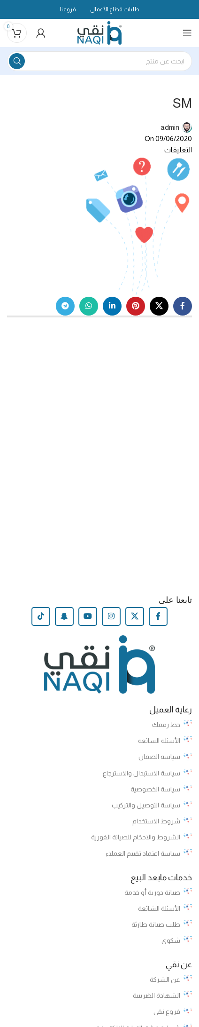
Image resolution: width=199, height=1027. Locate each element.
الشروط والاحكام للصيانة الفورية (141, 837)
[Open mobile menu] (187, 33)
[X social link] (159, 306)
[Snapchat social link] (64, 616)
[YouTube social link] (87, 616)
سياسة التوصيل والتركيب (152, 805)
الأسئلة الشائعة (165, 740)
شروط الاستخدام (162, 821)
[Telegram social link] (65, 306)
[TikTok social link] (40, 616)
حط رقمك (172, 724)
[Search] (99, 61)
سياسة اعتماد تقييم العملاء (149, 853)
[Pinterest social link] (135, 306)
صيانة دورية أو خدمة (158, 892)
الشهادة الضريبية (162, 995)
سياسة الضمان (165, 757)
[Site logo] (99, 32)
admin (170, 127)
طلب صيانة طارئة (161, 924)
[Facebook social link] (182, 306)
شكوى (176, 940)
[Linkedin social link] (112, 306)
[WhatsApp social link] (88, 306)
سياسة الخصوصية (161, 789)
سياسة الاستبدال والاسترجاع (147, 773)
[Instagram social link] (111, 616)
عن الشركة (171, 979)
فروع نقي (172, 1012)
